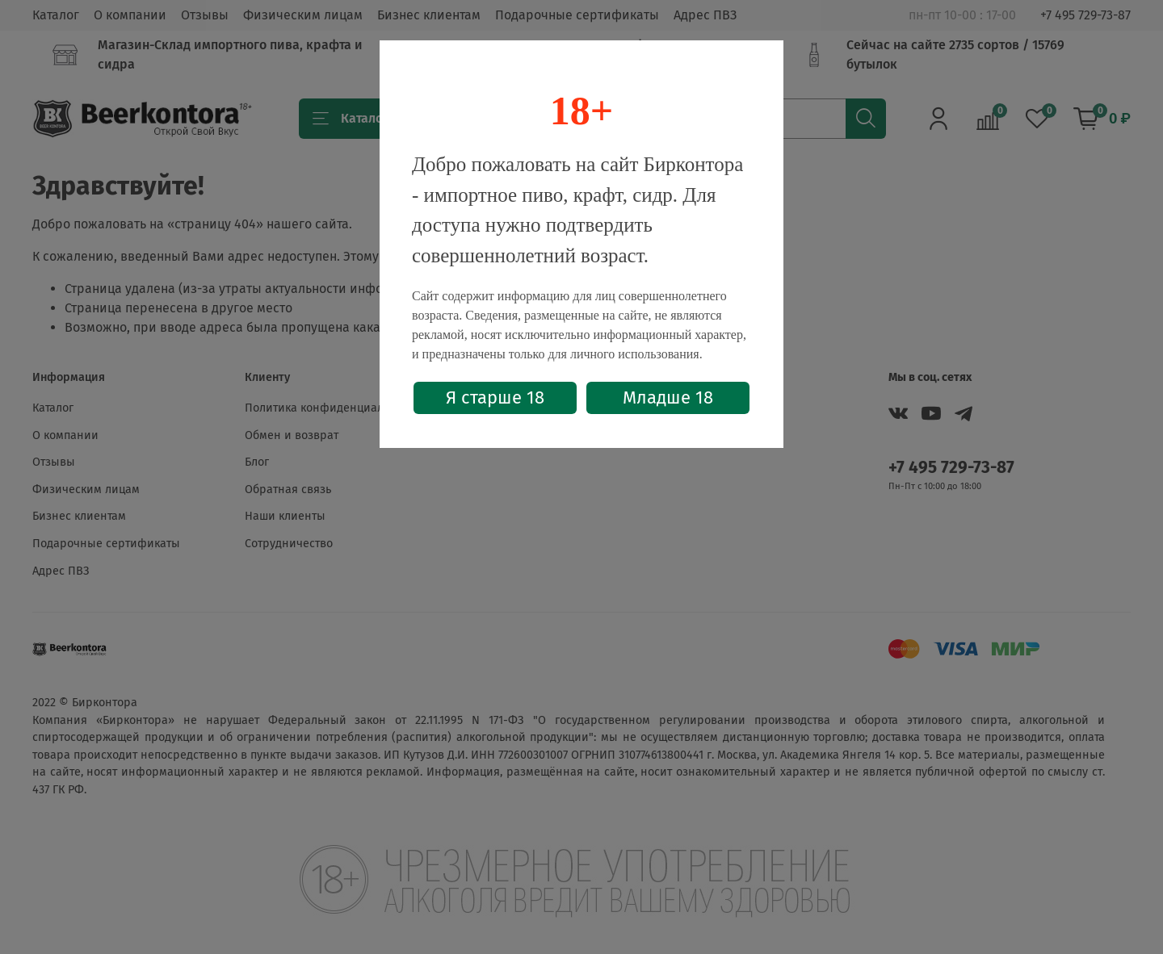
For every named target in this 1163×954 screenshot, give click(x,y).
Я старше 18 (495, 397)
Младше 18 (668, 397)
